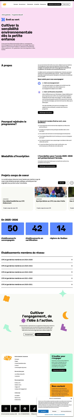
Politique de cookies (49, 414)
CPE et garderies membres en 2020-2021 (17, 284)
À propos (17, 359)
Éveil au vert (17, 382)
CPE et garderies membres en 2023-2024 (17, 266)
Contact (17, 365)
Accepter (43, 411)
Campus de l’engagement (21, 389)
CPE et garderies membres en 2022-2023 (17, 272)
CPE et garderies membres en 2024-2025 (17, 260)
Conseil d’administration (20, 363)
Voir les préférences (66, 411)
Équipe (16, 361)
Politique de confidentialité (59, 414)
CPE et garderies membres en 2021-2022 (17, 278)
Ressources (17, 397)
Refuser (54, 411)
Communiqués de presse (20, 367)
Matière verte (18, 384)
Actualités (17, 395)
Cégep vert (17, 387)
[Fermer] (72, 1)
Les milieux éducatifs (19, 374)
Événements (18, 399)
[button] (71, 398)
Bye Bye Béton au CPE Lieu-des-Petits (50, 201)
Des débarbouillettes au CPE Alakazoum (13, 202)
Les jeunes (17, 376)
